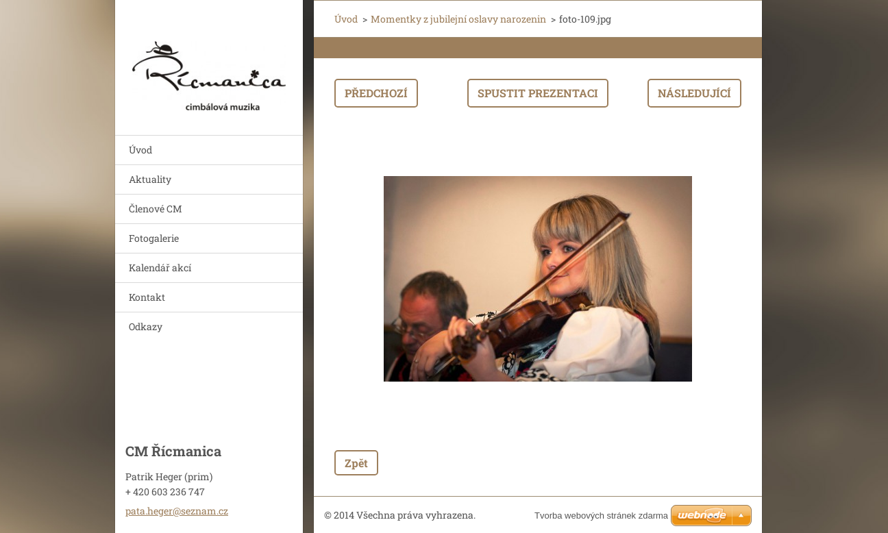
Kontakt (147, 296)
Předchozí (376, 93)
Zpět (356, 463)
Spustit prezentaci (538, 93)
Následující (694, 93)
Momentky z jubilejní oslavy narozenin (458, 18)
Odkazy (145, 326)
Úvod (140, 149)
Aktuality (150, 179)
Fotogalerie (154, 238)
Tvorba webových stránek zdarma (601, 515)
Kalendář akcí (160, 267)
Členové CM (155, 208)
